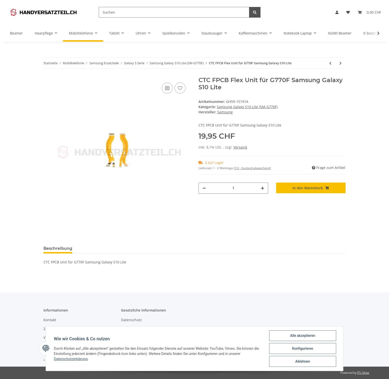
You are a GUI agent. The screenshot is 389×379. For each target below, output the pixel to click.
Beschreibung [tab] (57, 248)
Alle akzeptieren (302, 336)
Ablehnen (302, 361)
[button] (336, 12)
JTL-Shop (363, 373)
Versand (240, 147)
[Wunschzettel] (348, 12)
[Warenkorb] (369, 12)
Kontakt (49, 319)
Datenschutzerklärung (71, 359)
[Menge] (233, 188)
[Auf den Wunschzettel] (180, 88)
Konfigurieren (302, 348)
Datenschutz (131, 319)
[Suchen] (174, 12)
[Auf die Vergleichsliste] (167, 88)
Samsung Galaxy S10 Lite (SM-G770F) (247, 106)
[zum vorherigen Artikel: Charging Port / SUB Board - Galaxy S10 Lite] (330, 63)
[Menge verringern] (204, 188)
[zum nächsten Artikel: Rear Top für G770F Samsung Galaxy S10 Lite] (340, 63)
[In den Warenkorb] (311, 188)
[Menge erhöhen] (262, 188)
